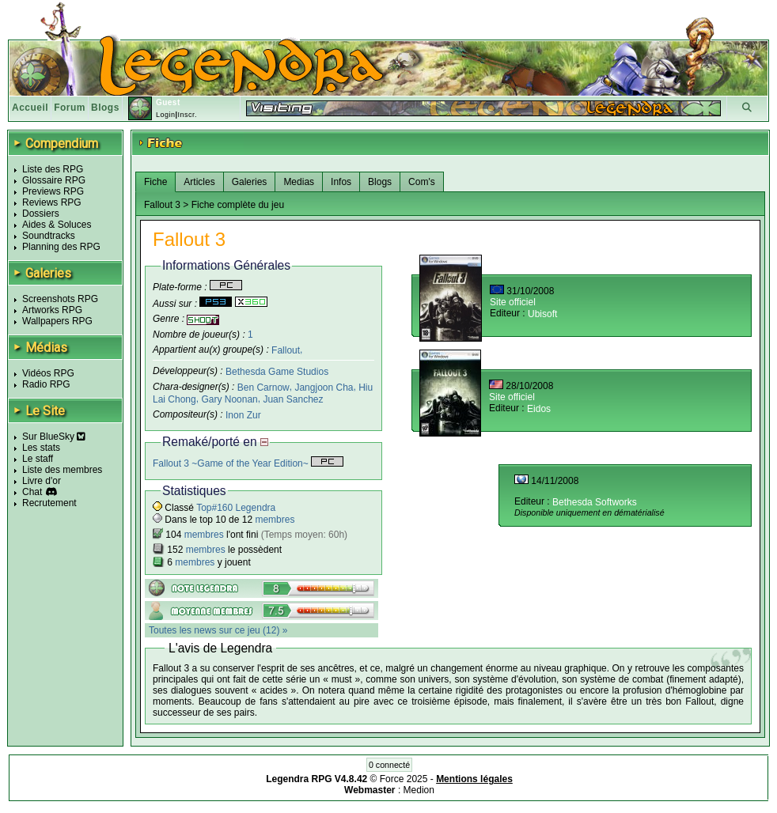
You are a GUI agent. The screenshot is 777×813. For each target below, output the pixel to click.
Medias (298, 181)
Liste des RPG (52, 169)
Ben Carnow (263, 387)
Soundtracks (48, 235)
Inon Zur (243, 415)
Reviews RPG (51, 202)
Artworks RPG (52, 310)
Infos (341, 181)
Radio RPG (46, 384)
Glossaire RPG (53, 180)
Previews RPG (53, 191)
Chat (32, 491)
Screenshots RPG (60, 298)
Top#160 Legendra (235, 507)
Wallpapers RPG (57, 321)
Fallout (285, 349)
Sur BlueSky (53, 436)
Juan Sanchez (293, 399)
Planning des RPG (61, 246)
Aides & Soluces (56, 224)
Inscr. (187, 115)
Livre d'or (41, 480)
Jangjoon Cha (323, 387)
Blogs (105, 107)
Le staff (37, 458)
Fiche (155, 181)
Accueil (30, 107)
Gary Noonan (229, 399)
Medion (419, 790)
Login (166, 115)
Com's (421, 181)
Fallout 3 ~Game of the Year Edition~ (248, 463)
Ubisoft (542, 314)
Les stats (41, 447)
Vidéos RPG (48, 373)
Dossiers (40, 213)
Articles (199, 181)
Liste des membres (62, 469)
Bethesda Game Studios (277, 371)
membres (274, 519)
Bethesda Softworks (594, 502)
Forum (69, 107)
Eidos (539, 408)
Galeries (249, 181)
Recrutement (49, 503)
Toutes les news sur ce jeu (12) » (218, 630)
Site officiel (513, 302)
